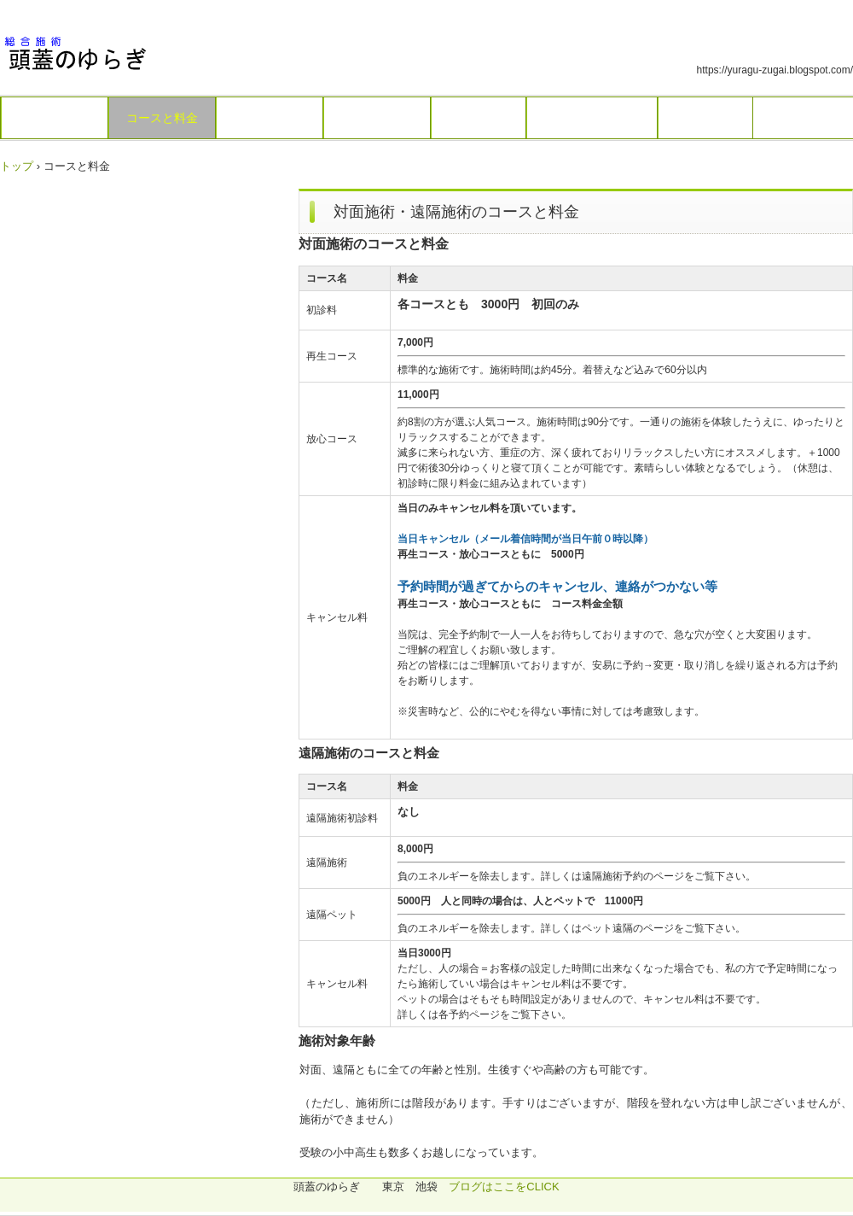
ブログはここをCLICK (504, 1186)
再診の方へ (705, 118)
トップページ (54, 118)
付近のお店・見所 (592, 118)
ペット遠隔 (478, 118)
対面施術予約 (269, 118)
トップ (16, 166)
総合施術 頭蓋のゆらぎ (119, 53)
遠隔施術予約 (377, 118)
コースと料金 (162, 118)
